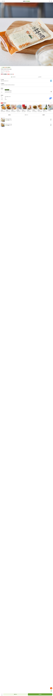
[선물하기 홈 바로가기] (51, 92)
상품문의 (43, 114)
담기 (50, 125)
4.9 (13, 77)
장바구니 (15, 694)
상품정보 (9, 114)
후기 (26, 114)
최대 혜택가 (10, 74)
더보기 (4, 83)
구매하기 (40, 694)
